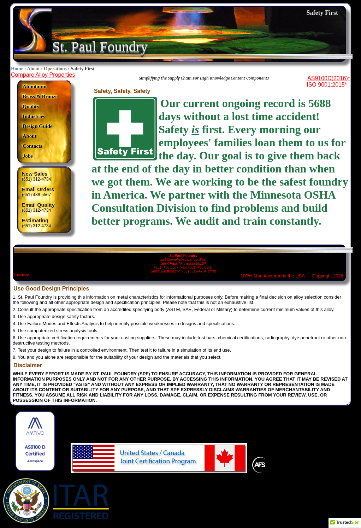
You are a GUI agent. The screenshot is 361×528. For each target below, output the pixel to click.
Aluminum (35, 86)
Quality (31, 106)
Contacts (32, 146)
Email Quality (38, 205)
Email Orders (38, 189)
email (211, 271)
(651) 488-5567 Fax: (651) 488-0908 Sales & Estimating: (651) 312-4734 (183, 260)
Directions (21, 275)
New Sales (35, 174)
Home (17, 68)
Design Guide (37, 126)
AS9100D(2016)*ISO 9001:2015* (328, 81)
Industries (34, 116)
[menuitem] (40, 87)
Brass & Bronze (40, 96)
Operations (55, 68)
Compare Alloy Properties (43, 75)
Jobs (28, 156)
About (33, 68)
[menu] (40, 121)
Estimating (35, 220)
